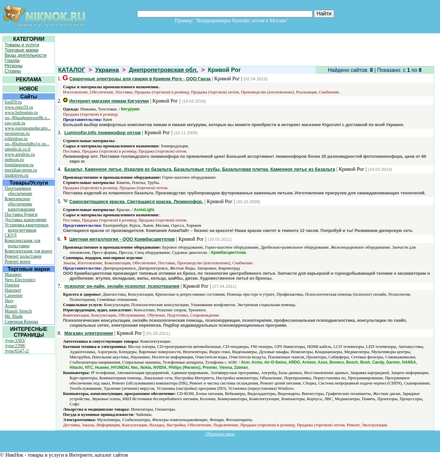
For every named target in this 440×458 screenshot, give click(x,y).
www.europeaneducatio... (28, 128)
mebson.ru (14, 159)
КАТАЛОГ (71, 70)
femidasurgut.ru (19, 164)
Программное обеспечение (18, 191)
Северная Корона (21, 321)
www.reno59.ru (19, 107)
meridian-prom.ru (21, 170)
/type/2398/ (15, 345)
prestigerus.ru (17, 133)
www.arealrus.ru (20, 154)
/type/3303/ (15, 340)
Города (12, 60)
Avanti (11, 305)
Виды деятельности (26, 55)
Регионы (14, 65)
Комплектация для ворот (28, 251)
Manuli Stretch (18, 311)
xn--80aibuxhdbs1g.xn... (27, 143)
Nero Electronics (20, 279)
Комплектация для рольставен (23, 243)
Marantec (13, 274)
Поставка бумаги (21, 214)
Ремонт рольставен (23, 256)
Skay (9, 300)
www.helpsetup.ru (21, 112)
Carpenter (14, 295)
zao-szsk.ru (15, 123)
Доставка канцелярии (25, 219)
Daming (12, 285)
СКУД (10, 235)
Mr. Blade (14, 316)
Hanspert (13, 290)
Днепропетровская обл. (163, 70)
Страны (13, 71)
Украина (107, 70)
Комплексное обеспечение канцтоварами (20, 204)
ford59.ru (13, 102)
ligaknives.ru (16, 175)
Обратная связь (220, 434)
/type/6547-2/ (17, 351)
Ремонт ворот (18, 261)
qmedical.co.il (17, 149)
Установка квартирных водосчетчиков (27, 227)
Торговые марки (22, 50)
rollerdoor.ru (16, 138)
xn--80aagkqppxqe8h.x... (27, 117)
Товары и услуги (22, 44)
